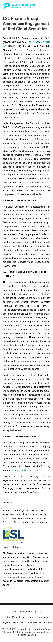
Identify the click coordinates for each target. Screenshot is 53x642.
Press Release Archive (31, 611)
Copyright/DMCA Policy (13, 622)
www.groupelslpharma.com (24, 470)
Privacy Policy (34, 622)
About (14, 611)
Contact (48, 622)
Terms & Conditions (38, 617)
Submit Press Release (15, 617)
